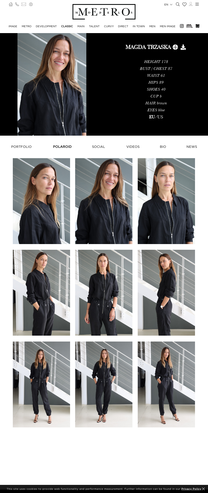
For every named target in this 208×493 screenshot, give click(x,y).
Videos (133, 146)
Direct (123, 26)
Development (46, 26)
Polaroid (62, 146)
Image (13, 26)
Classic (67, 26)
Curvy (109, 26)
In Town (139, 26)
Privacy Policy (191, 489)
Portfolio (21, 146)
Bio (163, 146)
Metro (26, 26)
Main (80, 26)
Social (98, 146)
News (191, 146)
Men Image (168, 26)
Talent (94, 26)
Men (152, 26)
